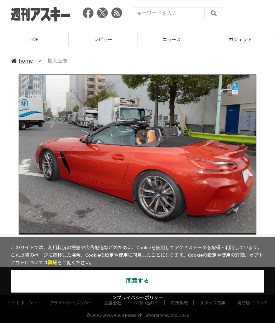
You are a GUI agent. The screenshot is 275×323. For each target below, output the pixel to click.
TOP (34, 39)
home (22, 60)
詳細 (52, 262)
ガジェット (240, 39)
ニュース (172, 39)
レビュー (103, 39)
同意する (137, 281)
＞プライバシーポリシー (137, 297)
